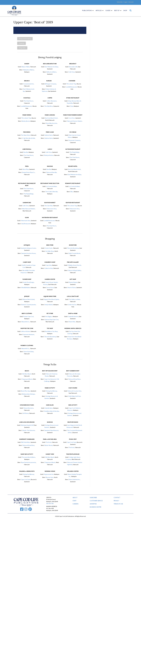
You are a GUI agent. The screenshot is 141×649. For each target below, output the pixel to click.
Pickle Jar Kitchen (48, 155)
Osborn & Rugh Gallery (74, 270)
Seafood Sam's (49, 135)
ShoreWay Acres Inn (51, 123)
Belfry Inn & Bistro (51, 72)
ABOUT (75, 497)
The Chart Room (28, 101)
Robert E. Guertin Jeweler (28, 304)
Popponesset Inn (49, 474)
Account (131, 2)
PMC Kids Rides (25, 442)
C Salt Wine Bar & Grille (28, 138)
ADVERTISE (93, 504)
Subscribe (120, 2)
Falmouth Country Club (74, 391)
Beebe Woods (49, 445)
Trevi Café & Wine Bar (52, 191)
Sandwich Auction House (28, 253)
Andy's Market (49, 304)
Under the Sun (72, 304)
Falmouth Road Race (29, 445)
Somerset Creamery (74, 140)
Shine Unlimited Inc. (74, 479)
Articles (99, 10)
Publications (87, 10)
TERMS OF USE (118, 504)
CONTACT (117, 497)
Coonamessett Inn (28, 84)
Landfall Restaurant (71, 87)
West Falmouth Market (28, 208)
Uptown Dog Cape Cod (51, 319)
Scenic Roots (50, 287)
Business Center (95, 507)
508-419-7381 (50, 503)
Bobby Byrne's (26, 121)
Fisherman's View (25, 220)
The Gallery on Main (74, 299)
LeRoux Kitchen (25, 331)
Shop (125, 10)
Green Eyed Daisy (29, 351)
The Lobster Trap (71, 84)
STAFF (74, 501)
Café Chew (26, 205)
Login (125, 2)
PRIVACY (116, 501)
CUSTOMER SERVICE (96, 501)
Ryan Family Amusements (28, 462)
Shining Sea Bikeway (51, 391)
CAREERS (75, 504)
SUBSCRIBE (93, 497)
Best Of (117, 10)
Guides (107, 10)
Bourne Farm (50, 477)
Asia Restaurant (25, 223)
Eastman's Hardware (28, 334)
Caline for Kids (49, 268)
